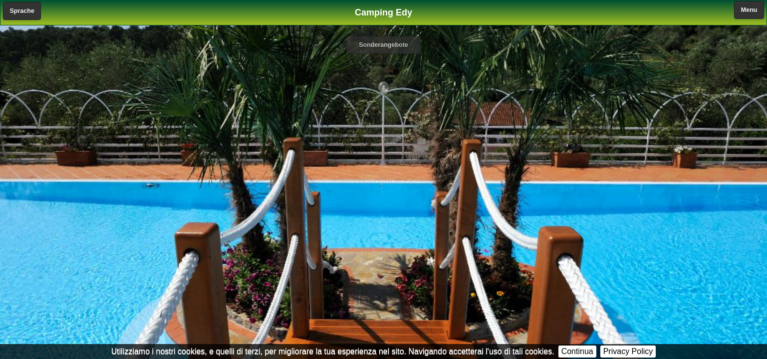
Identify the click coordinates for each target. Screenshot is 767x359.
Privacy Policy (628, 351)
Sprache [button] (22, 10)
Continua (577, 351)
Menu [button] (749, 9)
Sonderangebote (383, 44)
